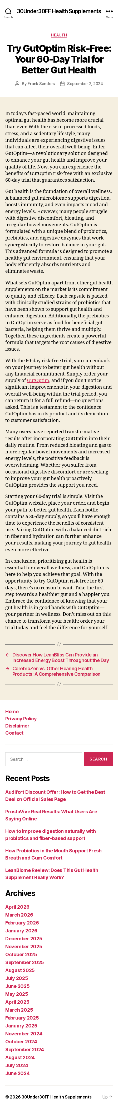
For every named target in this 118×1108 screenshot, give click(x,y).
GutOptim (38, 381)
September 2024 (24, 1049)
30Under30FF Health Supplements (59, 11)
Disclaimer (17, 726)
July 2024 (16, 1065)
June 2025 (17, 986)
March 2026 (19, 915)
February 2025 (22, 1018)
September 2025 (24, 962)
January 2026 (21, 930)
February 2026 (22, 923)
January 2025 (21, 1026)
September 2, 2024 (85, 83)
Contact (14, 733)
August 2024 (20, 1057)
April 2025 (17, 1002)
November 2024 (23, 1033)
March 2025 (19, 1010)
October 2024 (21, 1041)
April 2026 (17, 907)
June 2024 (17, 1073)
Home (11, 711)
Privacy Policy (21, 718)
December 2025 (23, 938)
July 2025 (16, 978)
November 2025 (23, 946)
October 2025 (21, 954)
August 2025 (20, 970)
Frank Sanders (41, 83)
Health (59, 35)
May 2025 (16, 994)
